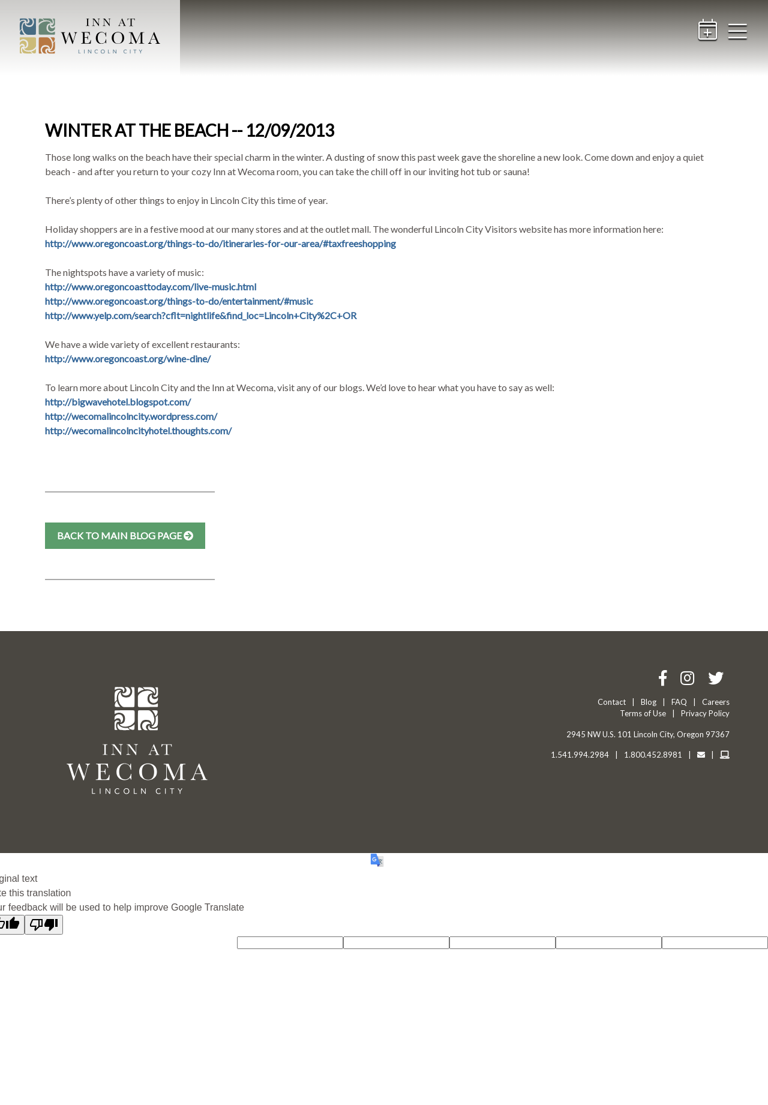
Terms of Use (643, 713)
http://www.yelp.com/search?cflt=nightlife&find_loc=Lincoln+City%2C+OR (200, 315)
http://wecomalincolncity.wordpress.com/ (131, 416)
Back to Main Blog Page (125, 535)
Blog (648, 702)
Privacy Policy (705, 713)
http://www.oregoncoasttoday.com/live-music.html (150, 286)
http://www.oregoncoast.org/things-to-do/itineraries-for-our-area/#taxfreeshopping (220, 243)
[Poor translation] (44, 925)
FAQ (679, 702)
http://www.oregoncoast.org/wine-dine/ (128, 358)
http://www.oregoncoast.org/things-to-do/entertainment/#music (179, 301)
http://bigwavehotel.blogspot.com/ (118, 401)
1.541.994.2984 (580, 754)
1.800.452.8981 (653, 754)
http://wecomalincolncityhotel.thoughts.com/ (138, 430)
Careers (716, 702)
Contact (612, 702)
